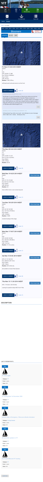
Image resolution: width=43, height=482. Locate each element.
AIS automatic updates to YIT (10, 437)
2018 (20, 28)
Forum (7, 18)
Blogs (11, 35)
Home (3, 21)
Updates (4, 35)
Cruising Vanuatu (11, 420)
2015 (9, 28)
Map (16, 35)
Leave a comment (8, 90)
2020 (26, 28)
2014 (6, 28)
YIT (3, 3)
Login (37, 11)
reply (38, 106)
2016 (13, 28)
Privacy (8, 21)
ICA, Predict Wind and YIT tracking (11, 458)
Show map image (34, 174)
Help (16, 11)
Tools (5, 11)
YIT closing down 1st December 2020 (12, 396)
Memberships (27, 11)
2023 (36, 28)
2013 (3, 28)
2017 (16, 28)
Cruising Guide (21, 18)
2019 (23, 28)
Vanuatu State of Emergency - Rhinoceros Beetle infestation (18, 416)
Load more (5, 475)
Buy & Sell (36, 18)
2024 (40, 28)
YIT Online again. (6, 375)
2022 (33, 28)
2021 (30, 28)
